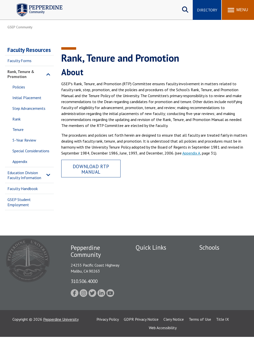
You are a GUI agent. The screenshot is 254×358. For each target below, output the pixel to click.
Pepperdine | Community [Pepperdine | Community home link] (36, 4)
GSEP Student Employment (19, 202)
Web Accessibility (163, 348)
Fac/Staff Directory (152, 256)
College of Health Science (221, 315)
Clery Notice (173, 340)
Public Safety (147, 265)
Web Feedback (147, 308)
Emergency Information (155, 274)
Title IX (222, 340)
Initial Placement (26, 97)
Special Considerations (30, 150)
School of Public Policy (218, 306)
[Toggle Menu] (238, 10)
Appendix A (191, 153)
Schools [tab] (209, 247)
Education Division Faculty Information (24, 175)
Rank (16, 119)
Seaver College (211, 256)
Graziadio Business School (220, 274)
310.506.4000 (84, 281)
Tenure (18, 129)
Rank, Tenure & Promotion (20, 74)
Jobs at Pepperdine (151, 282)
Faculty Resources (29, 49)
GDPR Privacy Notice (141, 340)
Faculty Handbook (22, 188)
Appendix (19, 161)
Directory (207, 9)
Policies (18, 86)
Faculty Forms (19, 60)
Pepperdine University (61, 340)
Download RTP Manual (91, 169)
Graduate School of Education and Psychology (221, 290)
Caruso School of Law (217, 265)
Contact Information (153, 299)
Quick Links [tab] (151, 247)
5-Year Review (24, 140)
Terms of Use (200, 340)
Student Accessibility (153, 291)
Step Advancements (28, 108)
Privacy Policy (107, 340)
